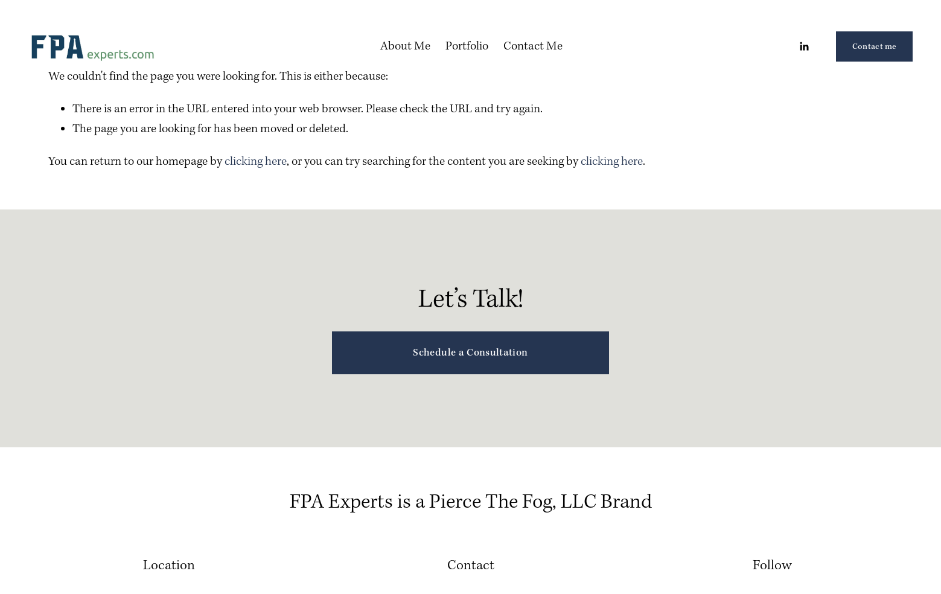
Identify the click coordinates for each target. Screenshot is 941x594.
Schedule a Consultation (470, 352)
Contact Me (533, 46)
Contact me (874, 46)
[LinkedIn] (804, 46)
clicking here (256, 161)
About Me (405, 46)
